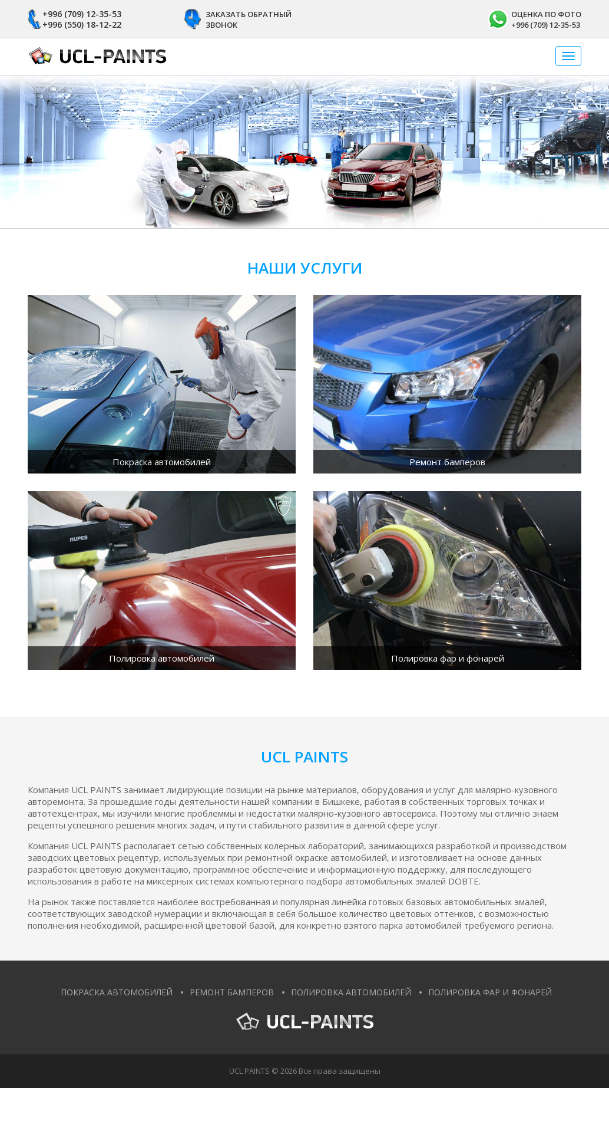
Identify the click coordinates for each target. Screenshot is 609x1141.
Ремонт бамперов (232, 992)
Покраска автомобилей (117, 992)
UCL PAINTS (249, 1071)
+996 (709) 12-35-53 (81, 13)
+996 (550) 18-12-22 (81, 24)
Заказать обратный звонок (249, 19)
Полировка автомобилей (351, 992)
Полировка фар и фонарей (490, 992)
